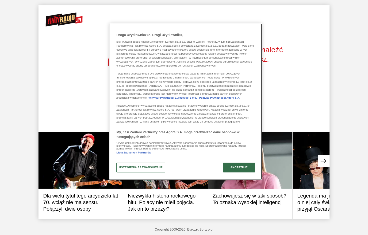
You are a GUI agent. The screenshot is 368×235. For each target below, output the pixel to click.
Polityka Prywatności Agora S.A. (219, 97)
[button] (324, 161)
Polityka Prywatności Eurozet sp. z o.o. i (173, 97)
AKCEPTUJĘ (239, 167)
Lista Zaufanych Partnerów (133, 152)
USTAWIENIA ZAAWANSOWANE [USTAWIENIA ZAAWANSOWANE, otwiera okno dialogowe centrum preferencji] (141, 167)
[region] (185, 101)
